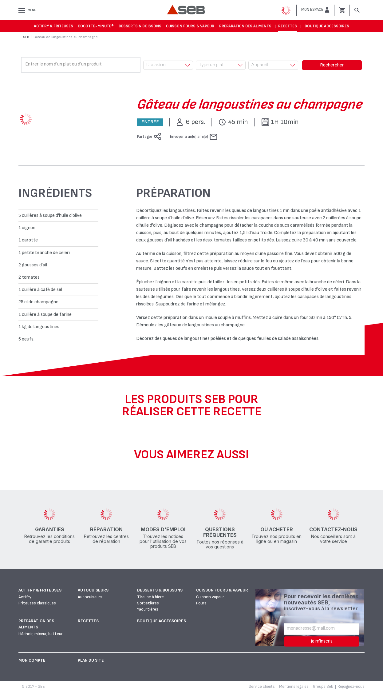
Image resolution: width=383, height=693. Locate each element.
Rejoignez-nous (351, 686)
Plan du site (91, 660)
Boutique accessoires (327, 26)
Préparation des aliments (245, 26)
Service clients (262, 686)
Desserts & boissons (140, 26)
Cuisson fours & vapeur (190, 26)
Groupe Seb (323, 686)
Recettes (287, 26)
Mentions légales (294, 686)
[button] (315, 10)
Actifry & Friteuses (53, 26)
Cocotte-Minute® (96, 26)
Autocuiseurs (93, 590)
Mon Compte (31, 660)
